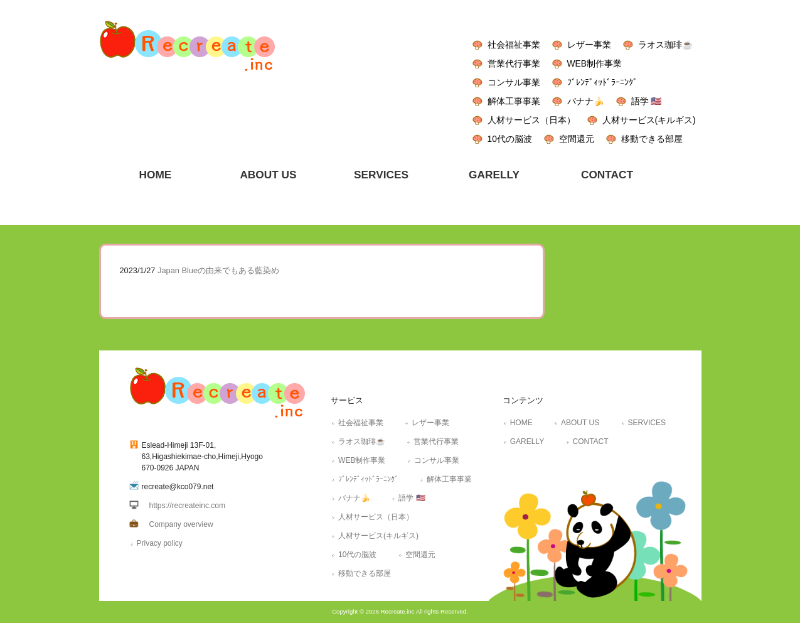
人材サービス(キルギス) (649, 120)
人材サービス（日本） (531, 120)
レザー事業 (589, 45)
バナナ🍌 (585, 101)
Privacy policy (160, 543)
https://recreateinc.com (187, 505)
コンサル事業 (514, 82)
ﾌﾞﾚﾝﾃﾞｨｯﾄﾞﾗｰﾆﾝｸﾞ (602, 82)
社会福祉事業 (514, 45)
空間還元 (576, 139)
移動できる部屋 (652, 139)
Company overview (181, 524)
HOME (521, 422)
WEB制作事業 (594, 63)
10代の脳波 (510, 139)
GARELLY (527, 441)
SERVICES (647, 422)
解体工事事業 (514, 101)
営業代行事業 (514, 63)
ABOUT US (580, 422)
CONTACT (591, 441)
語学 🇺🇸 (646, 101)
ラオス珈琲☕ (665, 45)
